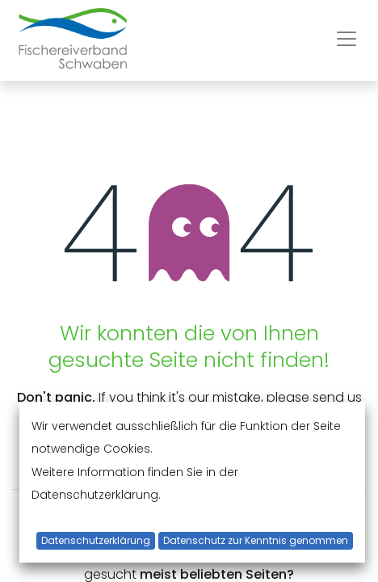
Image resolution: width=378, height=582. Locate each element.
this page (235, 420)
